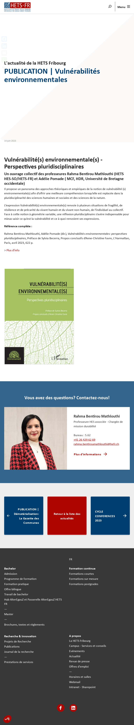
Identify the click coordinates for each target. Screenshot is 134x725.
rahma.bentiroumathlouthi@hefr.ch (96, 444)
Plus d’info (13, 250)
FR (70, 559)
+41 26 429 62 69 (84, 439)
